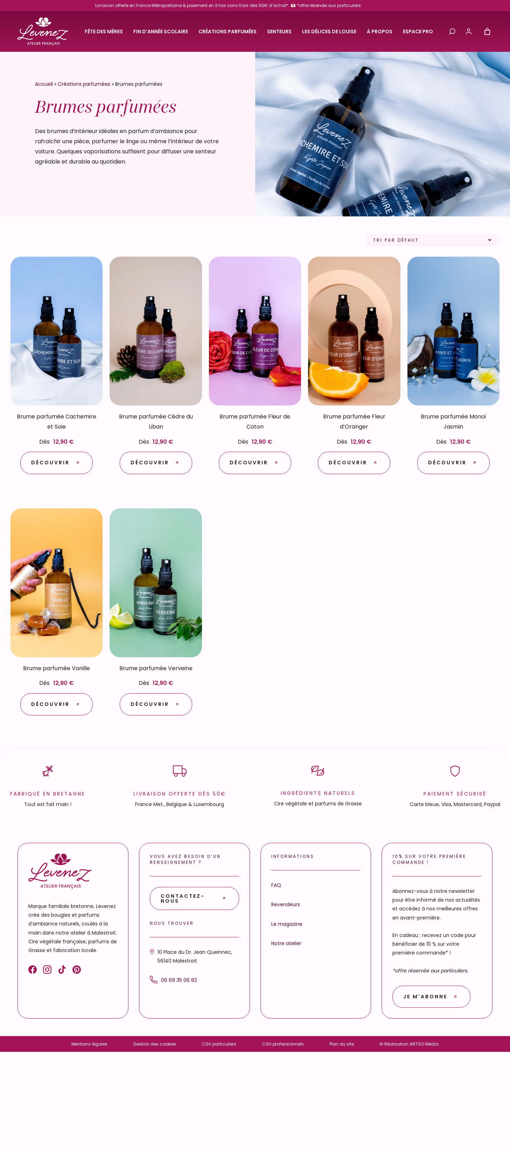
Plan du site (341, 1044)
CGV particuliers (219, 1044)
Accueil (44, 84)
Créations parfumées (227, 31)
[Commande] (432, 240)
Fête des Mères (104, 31)
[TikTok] (62, 971)
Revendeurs (285, 904)
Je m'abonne (425, 996)
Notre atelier (286, 943)
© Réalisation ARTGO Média (409, 1044)
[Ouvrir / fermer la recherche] (452, 31)
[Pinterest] (76, 971)
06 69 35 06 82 (173, 980)
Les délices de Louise (329, 31)
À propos (379, 31)
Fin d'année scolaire (160, 31)
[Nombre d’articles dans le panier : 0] (487, 31)
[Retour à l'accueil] (43, 32)
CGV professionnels (283, 1044)
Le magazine (286, 924)
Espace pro (418, 31)
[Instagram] (47, 971)
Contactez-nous (183, 898)
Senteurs (279, 31)
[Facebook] (32, 971)
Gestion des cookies (154, 1044)
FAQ (276, 885)
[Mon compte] (468, 31)
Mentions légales (89, 1044)
